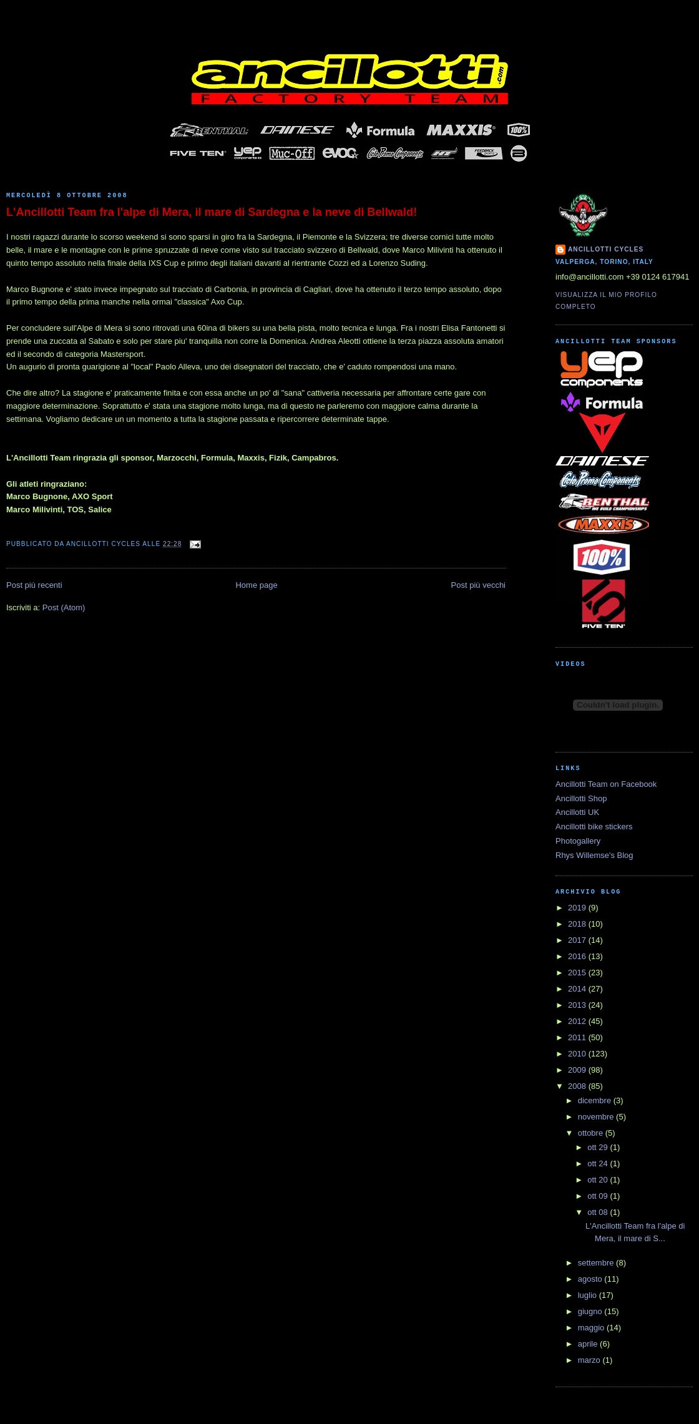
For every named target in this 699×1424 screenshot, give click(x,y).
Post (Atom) (64, 607)
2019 (578, 907)
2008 (578, 1086)
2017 (578, 940)
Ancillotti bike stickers (594, 826)
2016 (578, 956)
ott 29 (598, 1147)
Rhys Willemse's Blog (594, 855)
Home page (256, 585)
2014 (578, 988)
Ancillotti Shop (581, 798)
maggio (592, 1327)
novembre (597, 1116)
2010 (578, 1053)
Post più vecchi (478, 585)
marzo (590, 1360)
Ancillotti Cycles (605, 249)
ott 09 (598, 1196)
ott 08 (598, 1212)
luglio (588, 1295)
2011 (578, 1037)
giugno (591, 1311)
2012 (578, 1021)
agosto (591, 1279)
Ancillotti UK (577, 812)
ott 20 (598, 1179)
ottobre (591, 1133)
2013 (578, 1005)
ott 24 (598, 1163)
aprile (589, 1343)
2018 (578, 924)
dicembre (595, 1100)
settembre (597, 1262)
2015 (578, 972)
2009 (578, 1070)
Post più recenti (34, 585)
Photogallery (577, 841)
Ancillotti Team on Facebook (606, 784)
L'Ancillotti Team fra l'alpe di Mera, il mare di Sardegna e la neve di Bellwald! (211, 212)
